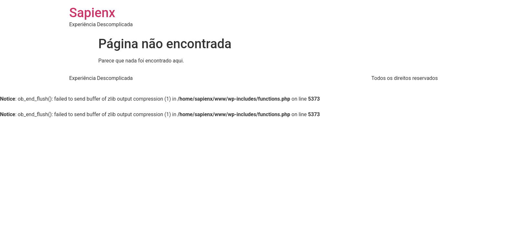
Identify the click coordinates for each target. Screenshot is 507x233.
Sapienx (92, 12)
